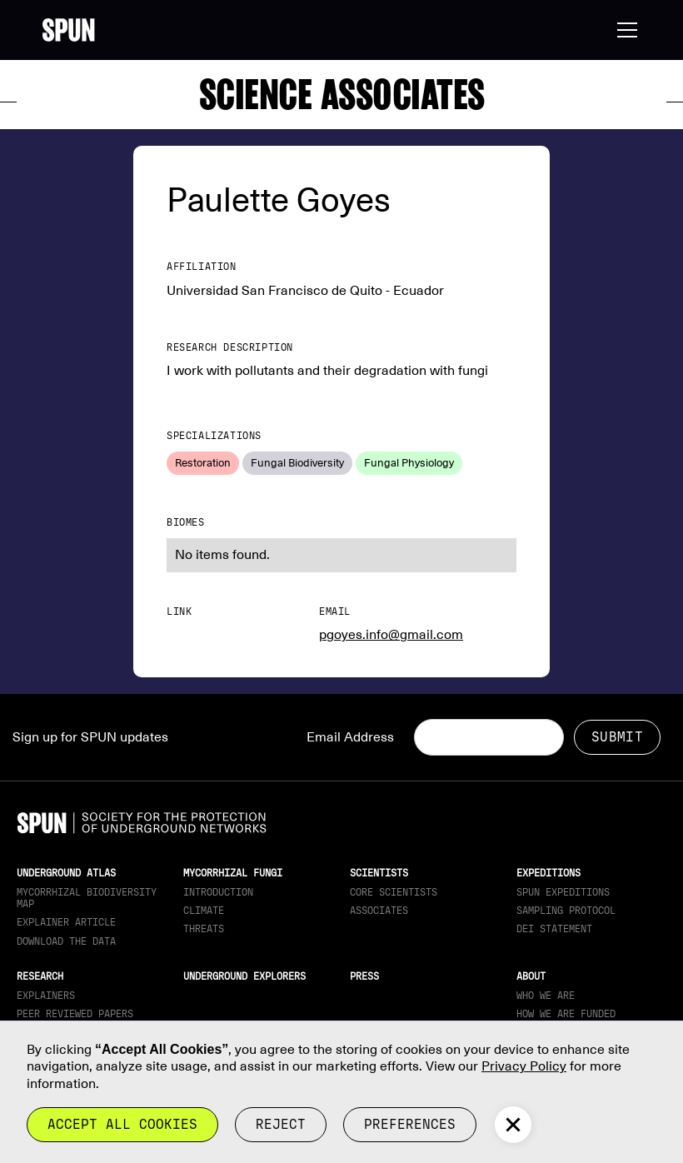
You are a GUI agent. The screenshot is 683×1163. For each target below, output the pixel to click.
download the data (66, 941)
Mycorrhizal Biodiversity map (87, 898)
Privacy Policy (523, 1066)
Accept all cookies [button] (122, 1124)
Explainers (46, 995)
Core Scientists (393, 892)
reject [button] (281, 1124)
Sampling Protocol (566, 910)
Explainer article (66, 922)
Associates (379, 910)
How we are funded (566, 1014)
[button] (624, 30)
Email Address (350, 737)
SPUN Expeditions (563, 892)
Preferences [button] (410, 1124)
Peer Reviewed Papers (75, 1014)
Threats (203, 929)
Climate (203, 910)
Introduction (218, 892)
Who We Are (545, 995)
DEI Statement (554, 929)
